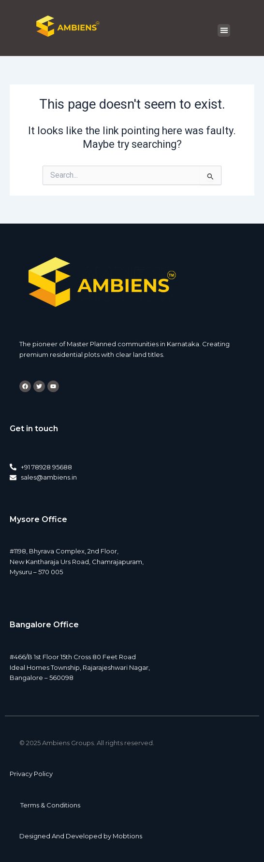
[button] (224, 30)
